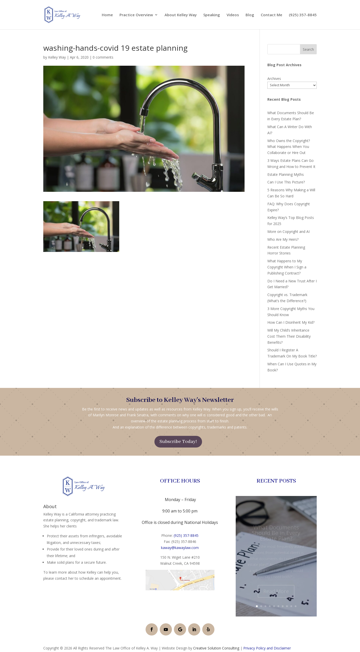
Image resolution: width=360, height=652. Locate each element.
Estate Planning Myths (285, 174)
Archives (274, 78)
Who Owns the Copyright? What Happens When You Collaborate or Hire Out (288, 146)
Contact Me (271, 15)
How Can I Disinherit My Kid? (290, 322)
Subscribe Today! (178, 442)
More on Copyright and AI (288, 231)
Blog (250, 15)
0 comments (103, 57)
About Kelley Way (181, 15)
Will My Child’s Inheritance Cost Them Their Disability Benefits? (289, 336)
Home (107, 15)
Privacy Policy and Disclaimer (267, 648)
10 (295, 606)
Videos (233, 15)
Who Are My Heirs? (282, 239)
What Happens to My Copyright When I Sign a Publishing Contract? (286, 267)
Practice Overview (136, 15)
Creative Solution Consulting (216, 648)
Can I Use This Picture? (286, 182)
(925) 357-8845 (303, 15)
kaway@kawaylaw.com (180, 547)
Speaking (211, 15)
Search (308, 49)
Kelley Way (57, 57)
